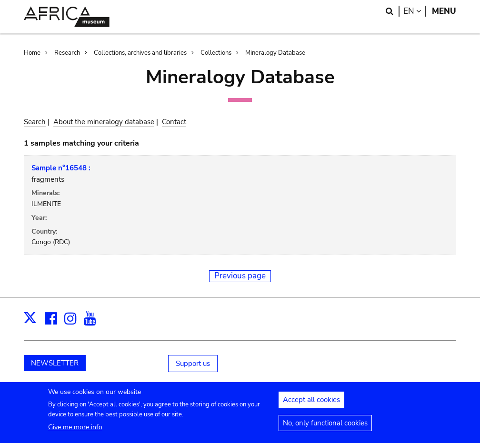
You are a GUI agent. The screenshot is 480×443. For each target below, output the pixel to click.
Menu (444, 11)
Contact (174, 122)
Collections (215, 53)
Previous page (240, 275)
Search (35, 122)
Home (32, 53)
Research (67, 53)
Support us (193, 363)
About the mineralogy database (103, 122)
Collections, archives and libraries (140, 53)
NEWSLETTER (55, 363)
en (414, 11)
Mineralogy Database (275, 53)
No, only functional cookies (325, 428)
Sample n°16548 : (60, 168)
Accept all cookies (311, 404)
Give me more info (75, 431)
